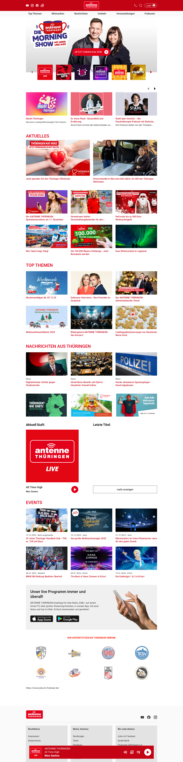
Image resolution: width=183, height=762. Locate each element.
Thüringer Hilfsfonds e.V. (130, 745)
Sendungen (78, 736)
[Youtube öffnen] (27, 5)
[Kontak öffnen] (135, 5)
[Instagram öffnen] (32, 5)
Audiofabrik (123, 740)
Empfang (77, 745)
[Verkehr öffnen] (42, 5)
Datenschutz (34, 740)
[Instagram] (155, 717)
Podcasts (150, 13)
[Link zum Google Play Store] (67, 619)
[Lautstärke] (125, 752)
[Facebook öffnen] (37, 5)
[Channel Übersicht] (132, 752)
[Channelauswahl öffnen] (140, 5)
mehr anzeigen (125, 489)
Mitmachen (58, 13)
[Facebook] (148, 717)
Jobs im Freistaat (126, 736)
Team (76, 740)
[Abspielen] (148, 752)
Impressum (33, 736)
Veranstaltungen (125, 13)
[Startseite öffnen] (91, 5)
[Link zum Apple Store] (41, 619)
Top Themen (35, 13)
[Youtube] (142, 717)
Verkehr (102, 13)
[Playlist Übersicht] (138, 752)
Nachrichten (81, 13)
